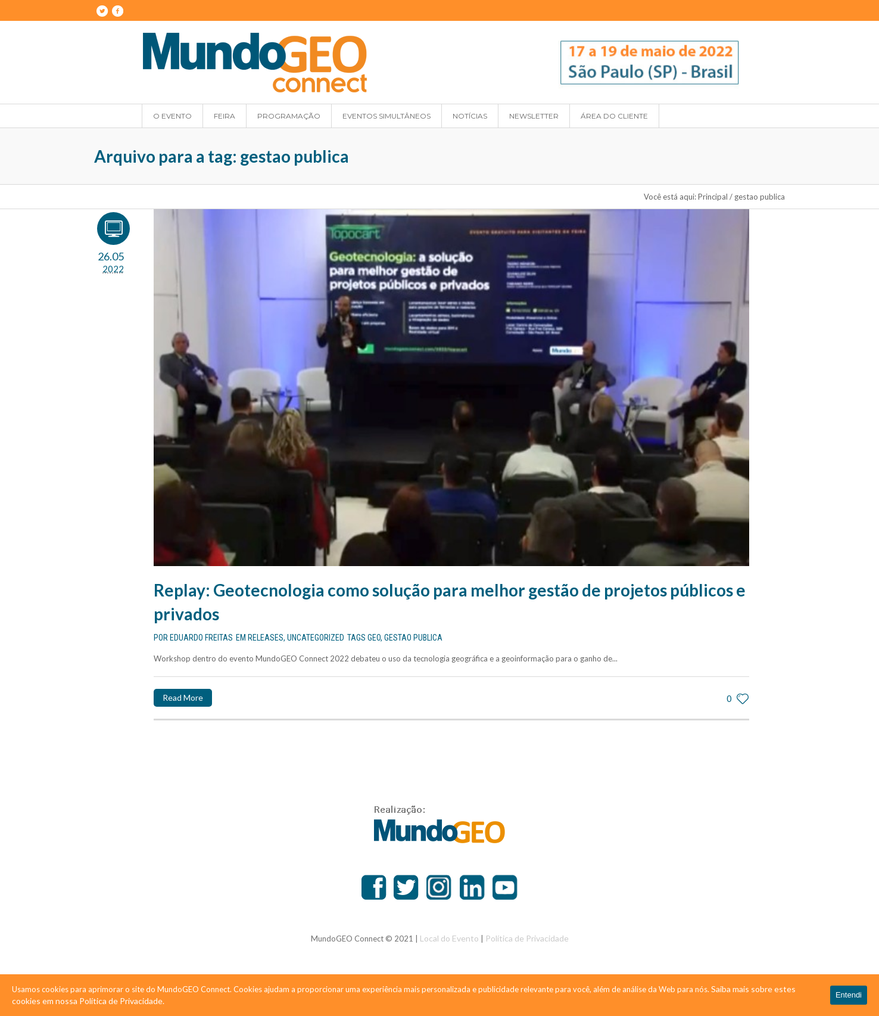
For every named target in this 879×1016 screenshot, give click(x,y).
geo (374, 637)
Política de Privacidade (527, 938)
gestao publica (413, 637)
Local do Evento (449, 938)
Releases (265, 637)
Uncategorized (315, 637)
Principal (713, 196)
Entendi (849, 994)
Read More (183, 697)
